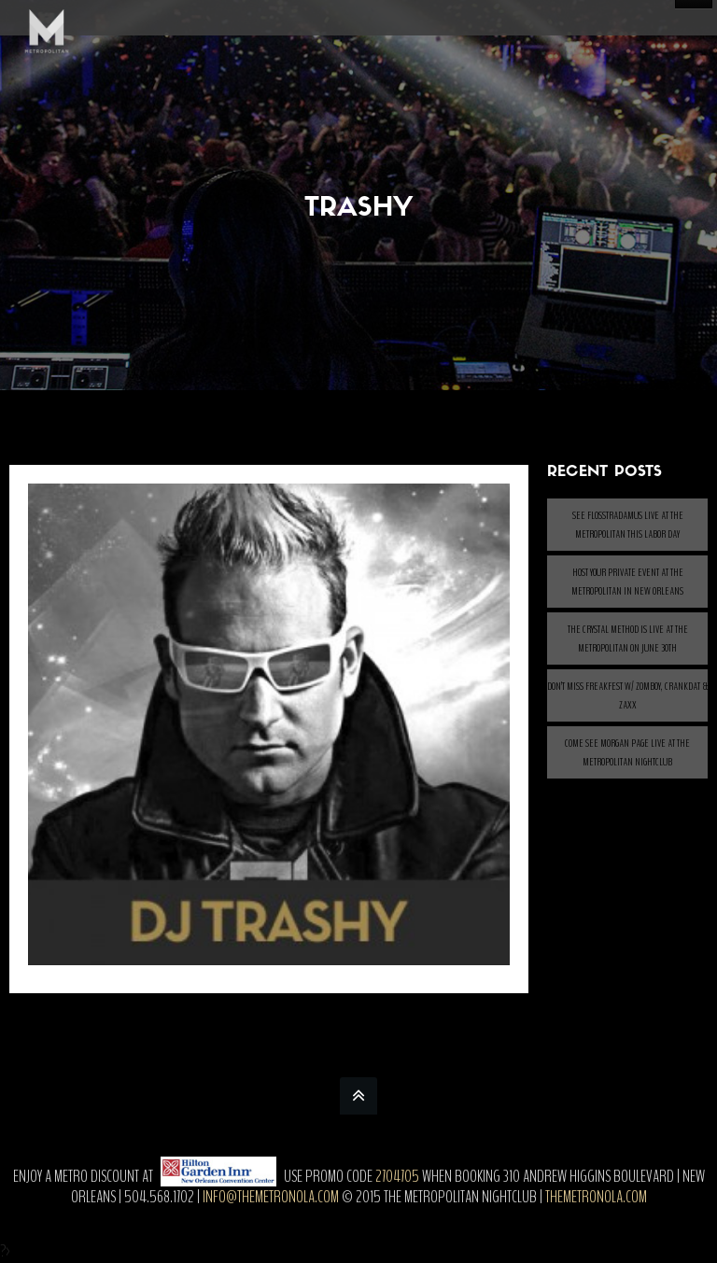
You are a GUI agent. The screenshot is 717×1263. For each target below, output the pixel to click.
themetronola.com (596, 1197)
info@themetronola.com (271, 1197)
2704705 (397, 1176)
